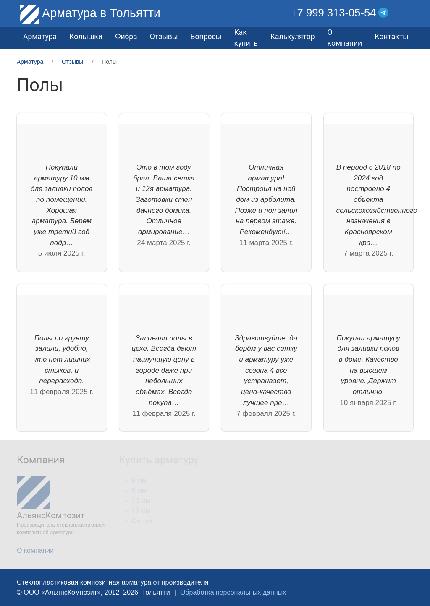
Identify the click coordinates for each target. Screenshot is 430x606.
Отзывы (164, 36)
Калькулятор (292, 36)
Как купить (245, 37)
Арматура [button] (40, 36)
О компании (345, 37)
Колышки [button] (85, 36)
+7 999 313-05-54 (333, 12)
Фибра (126, 36)
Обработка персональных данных (233, 592)
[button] (407, 12)
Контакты (392, 36)
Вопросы (206, 36)
